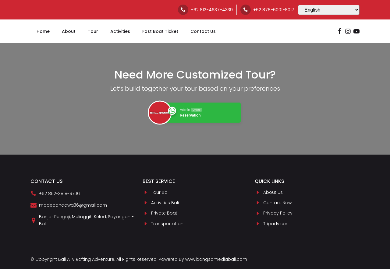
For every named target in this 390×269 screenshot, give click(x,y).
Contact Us (203, 31)
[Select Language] (329, 10)
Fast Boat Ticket (160, 31)
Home (43, 31)
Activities (120, 31)
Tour (93, 31)
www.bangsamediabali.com (216, 259)
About (69, 31)
